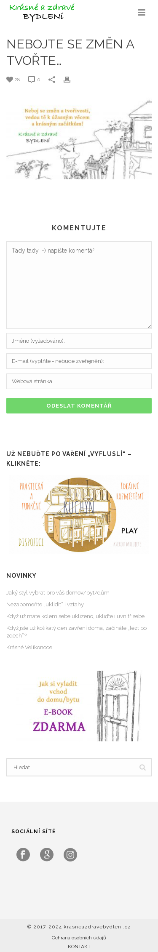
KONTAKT (79, 946)
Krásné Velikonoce (29, 647)
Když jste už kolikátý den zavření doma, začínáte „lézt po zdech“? (76, 632)
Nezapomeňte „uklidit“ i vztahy (45, 604)
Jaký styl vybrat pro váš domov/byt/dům (58, 592)
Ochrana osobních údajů (79, 938)
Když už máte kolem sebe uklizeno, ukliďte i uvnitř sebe (75, 616)
